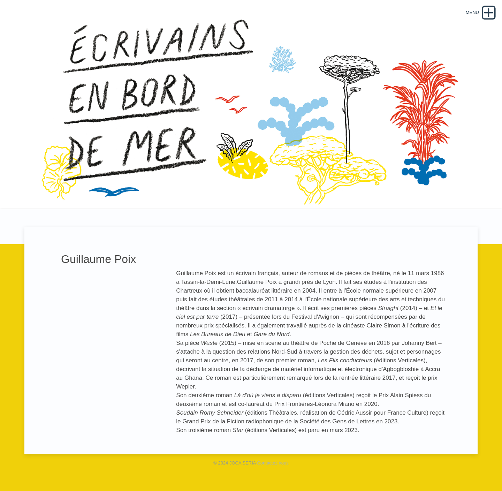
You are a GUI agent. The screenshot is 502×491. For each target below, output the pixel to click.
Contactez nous (272, 463)
